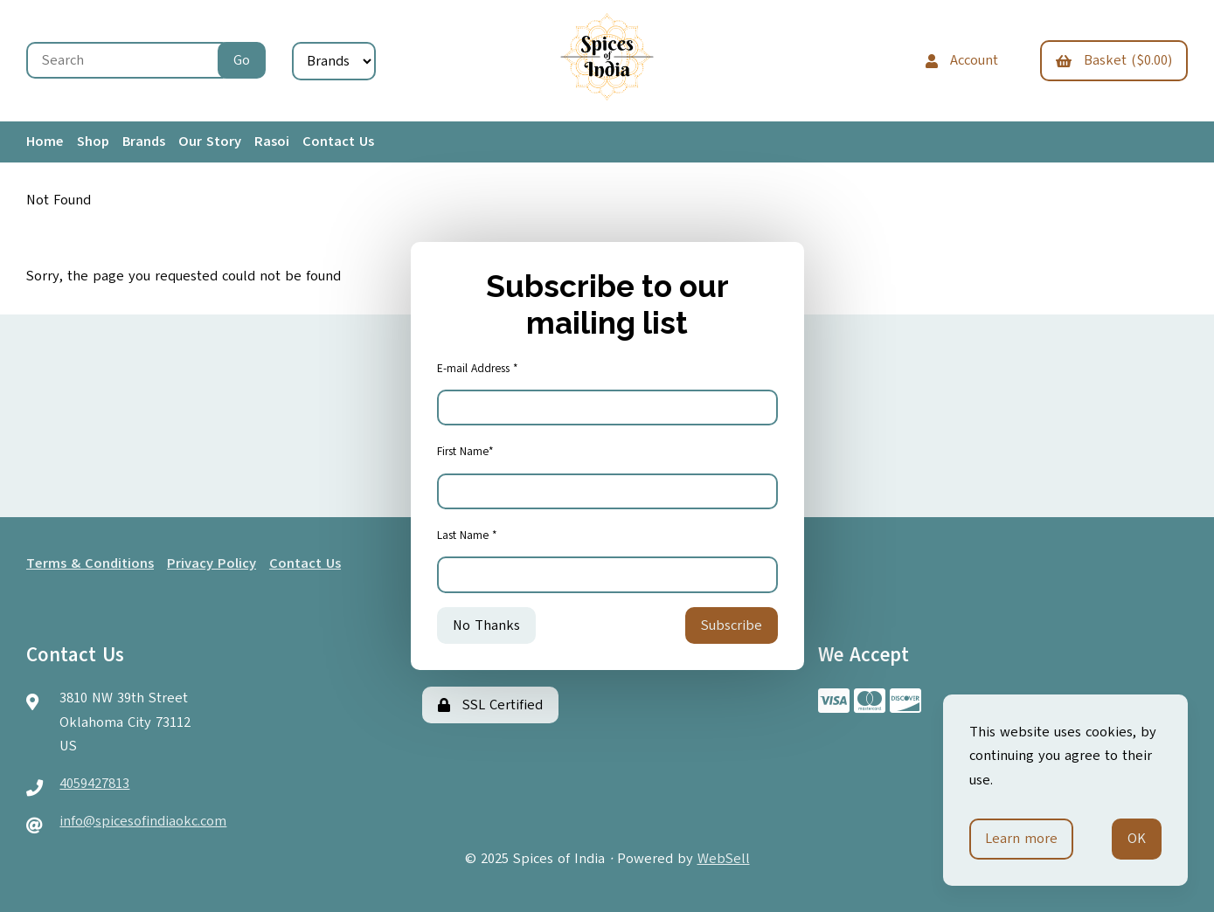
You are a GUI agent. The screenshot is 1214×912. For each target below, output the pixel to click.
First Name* (465, 451)
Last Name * (467, 535)
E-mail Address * (477, 369)
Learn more (1021, 838)
